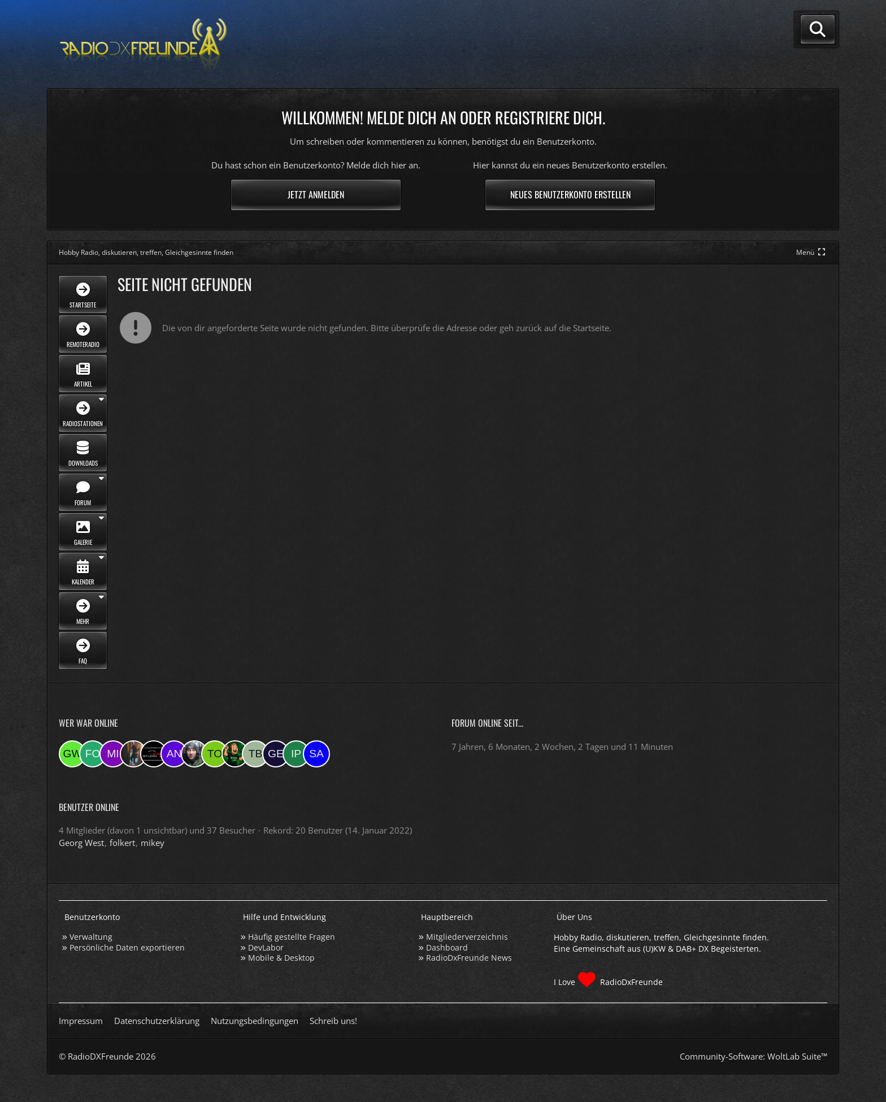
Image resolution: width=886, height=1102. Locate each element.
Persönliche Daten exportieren (127, 947)
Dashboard (447, 947)
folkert (122, 842)
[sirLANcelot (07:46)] (235, 753)
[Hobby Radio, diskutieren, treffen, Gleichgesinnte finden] (143, 44)
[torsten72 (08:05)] (214, 753)
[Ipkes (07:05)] (296, 753)
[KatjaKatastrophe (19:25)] (133, 753)
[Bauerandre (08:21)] (194, 753)
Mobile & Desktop (281, 957)
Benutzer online (89, 807)
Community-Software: (753, 1056)
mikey (152, 842)
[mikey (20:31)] (113, 753)
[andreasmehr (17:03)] (174, 753)
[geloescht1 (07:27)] (275, 753)
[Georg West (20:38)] (72, 753)
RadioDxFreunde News (469, 957)
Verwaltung (91, 936)
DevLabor (266, 947)
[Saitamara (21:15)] (316, 753)
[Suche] (818, 29)
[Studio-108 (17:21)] (153, 753)
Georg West (81, 842)
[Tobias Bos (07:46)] (255, 753)
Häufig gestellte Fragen (291, 936)
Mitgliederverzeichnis (467, 936)
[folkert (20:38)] (92, 753)
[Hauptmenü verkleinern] (811, 252)
